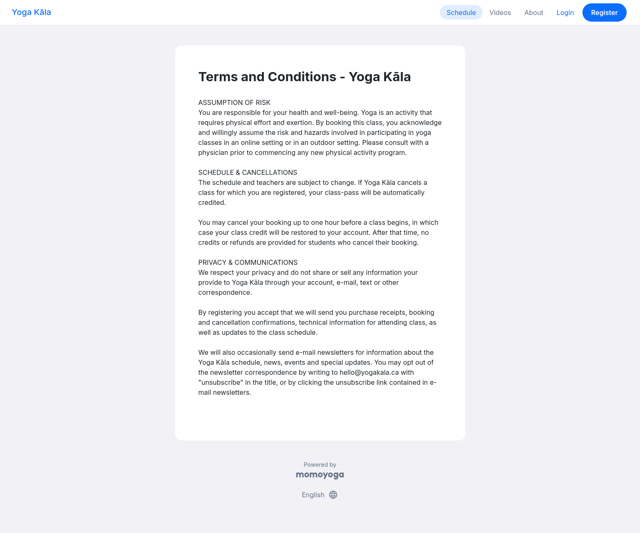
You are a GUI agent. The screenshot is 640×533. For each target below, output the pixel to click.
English (320, 495)
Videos (500, 12)
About (534, 12)
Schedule (461, 12)
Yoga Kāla (31, 12)
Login (565, 12)
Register (604, 12)
